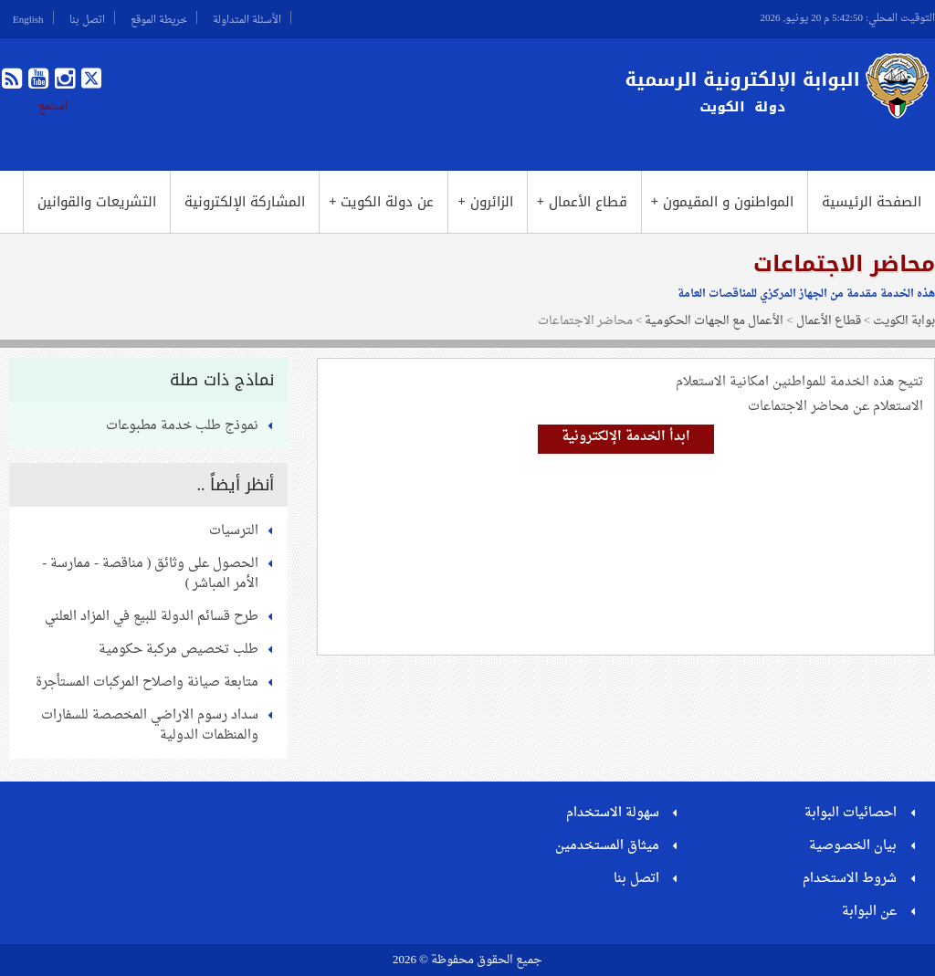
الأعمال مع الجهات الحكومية (714, 321)
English (28, 17)
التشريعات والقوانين (96, 202)
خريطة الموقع (159, 17)
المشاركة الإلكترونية (244, 202)
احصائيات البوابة (850, 813)
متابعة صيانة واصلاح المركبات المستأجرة (147, 682)
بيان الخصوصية (853, 846)
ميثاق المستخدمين (607, 846)
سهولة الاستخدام (612, 813)
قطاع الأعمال (582, 202)
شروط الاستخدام (850, 878)
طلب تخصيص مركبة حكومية (178, 649)
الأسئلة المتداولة (247, 17)
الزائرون (484, 202)
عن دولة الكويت (381, 202)
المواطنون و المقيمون (722, 202)
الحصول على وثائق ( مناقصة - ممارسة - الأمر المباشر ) (150, 573)
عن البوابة (869, 911)
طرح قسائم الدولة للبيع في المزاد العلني (151, 616)
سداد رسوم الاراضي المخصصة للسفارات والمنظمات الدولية (149, 725)
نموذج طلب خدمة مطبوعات (182, 426)
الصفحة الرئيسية (871, 202)
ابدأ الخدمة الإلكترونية (626, 437)
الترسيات (233, 531)
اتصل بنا (87, 17)
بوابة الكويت (904, 321)
